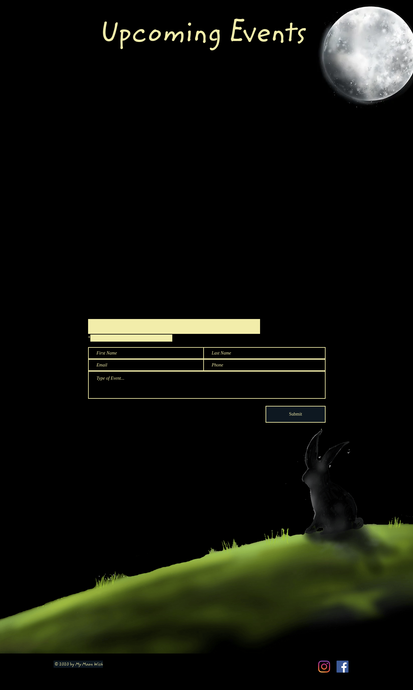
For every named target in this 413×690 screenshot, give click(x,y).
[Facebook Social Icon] (342, 667)
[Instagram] (324, 667)
